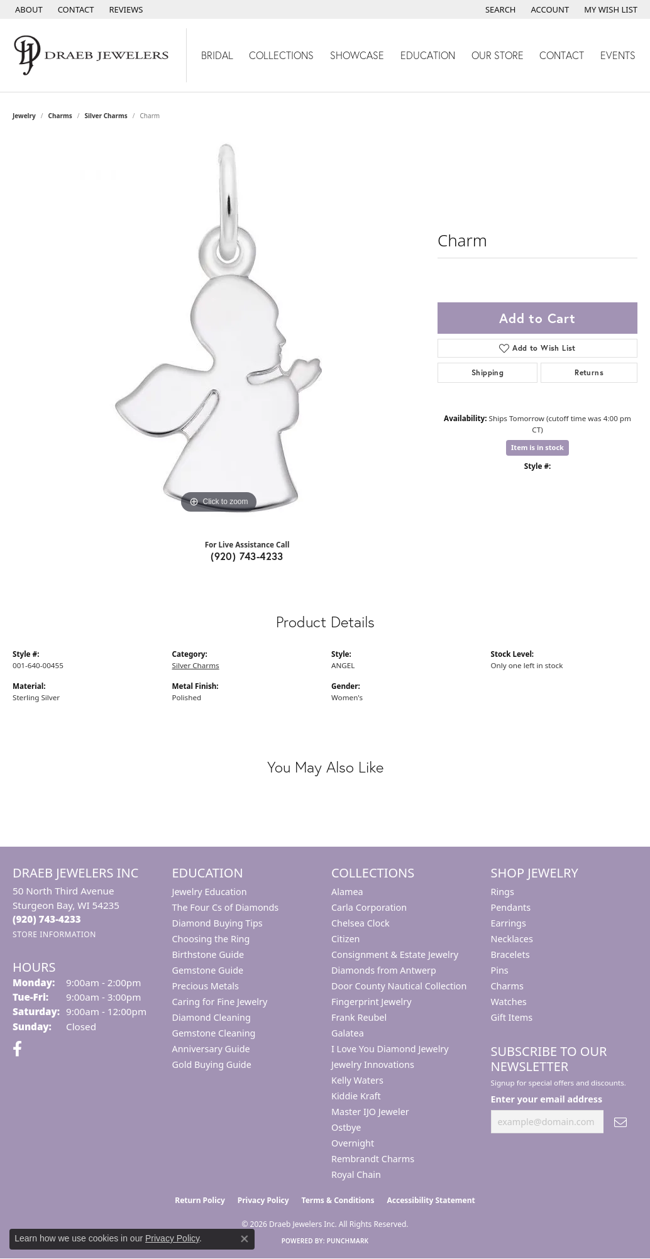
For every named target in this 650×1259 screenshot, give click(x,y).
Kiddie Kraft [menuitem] (356, 1096)
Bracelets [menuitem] (510, 954)
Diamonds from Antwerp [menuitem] (383, 970)
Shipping (487, 372)
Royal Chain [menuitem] (356, 1174)
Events (618, 55)
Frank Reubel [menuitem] (359, 1017)
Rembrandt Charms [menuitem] (372, 1159)
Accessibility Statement (431, 1200)
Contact (561, 55)
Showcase (357, 55)
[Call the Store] (47, 919)
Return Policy (200, 1200)
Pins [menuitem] (500, 970)
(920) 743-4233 (247, 556)
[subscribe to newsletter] (620, 1121)
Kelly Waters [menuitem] (357, 1080)
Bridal (217, 55)
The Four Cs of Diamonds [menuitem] (225, 907)
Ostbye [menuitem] (346, 1127)
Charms (60, 115)
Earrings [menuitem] (508, 923)
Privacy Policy (263, 1200)
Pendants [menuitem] (511, 907)
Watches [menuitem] (509, 1002)
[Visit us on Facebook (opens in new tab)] (17, 1049)
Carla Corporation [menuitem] (369, 907)
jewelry (24, 115)
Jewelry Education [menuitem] (209, 892)
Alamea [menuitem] (347, 892)
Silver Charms (105, 115)
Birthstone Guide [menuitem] (208, 954)
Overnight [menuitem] (352, 1143)
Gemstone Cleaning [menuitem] (214, 1033)
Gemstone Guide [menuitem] (208, 970)
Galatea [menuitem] (347, 1033)
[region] (218, 328)
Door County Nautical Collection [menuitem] (398, 986)
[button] (499, 9)
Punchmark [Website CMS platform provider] (348, 1240)
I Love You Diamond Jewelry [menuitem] (390, 1049)
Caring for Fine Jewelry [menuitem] (220, 1002)
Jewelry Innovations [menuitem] (372, 1064)
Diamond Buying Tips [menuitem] (217, 923)
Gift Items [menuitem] (512, 1017)
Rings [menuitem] (502, 892)
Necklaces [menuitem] (512, 939)
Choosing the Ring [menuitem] (211, 939)
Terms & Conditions (338, 1200)
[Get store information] (54, 934)
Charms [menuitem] (507, 986)
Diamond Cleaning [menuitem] (211, 1017)
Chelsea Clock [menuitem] (360, 923)
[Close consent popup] (244, 1239)
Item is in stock (537, 447)
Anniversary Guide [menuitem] (211, 1049)
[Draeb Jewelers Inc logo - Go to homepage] (93, 55)
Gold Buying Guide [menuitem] (211, 1064)
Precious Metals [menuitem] (205, 986)
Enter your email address (547, 1099)
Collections (281, 55)
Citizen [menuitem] (345, 939)
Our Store (497, 55)
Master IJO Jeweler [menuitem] (370, 1112)
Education (427, 55)
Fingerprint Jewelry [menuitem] (371, 1002)
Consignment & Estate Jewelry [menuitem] (394, 954)
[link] (28, 9)
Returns (589, 372)
